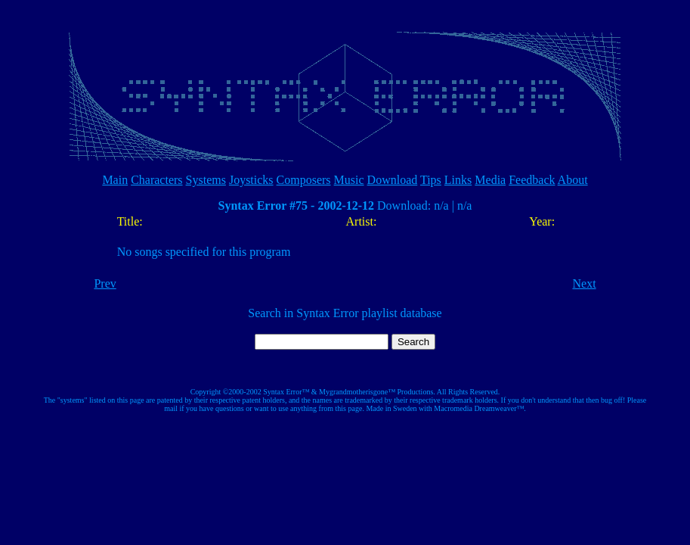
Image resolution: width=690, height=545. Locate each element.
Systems (206, 179)
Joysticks (251, 179)
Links (458, 179)
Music (349, 179)
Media (490, 179)
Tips (430, 179)
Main (115, 179)
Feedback (532, 179)
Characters (156, 179)
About (573, 179)
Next (584, 283)
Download (392, 179)
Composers (304, 179)
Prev (105, 283)
